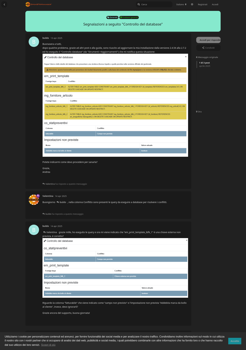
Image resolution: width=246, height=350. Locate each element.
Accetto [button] (235, 341)
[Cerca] (154, 4)
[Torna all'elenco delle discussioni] (4, 4)
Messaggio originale (207, 57)
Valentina (51, 232)
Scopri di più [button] (48, 345)
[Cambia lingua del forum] (181, 4)
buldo (63, 202)
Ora (199, 111)
